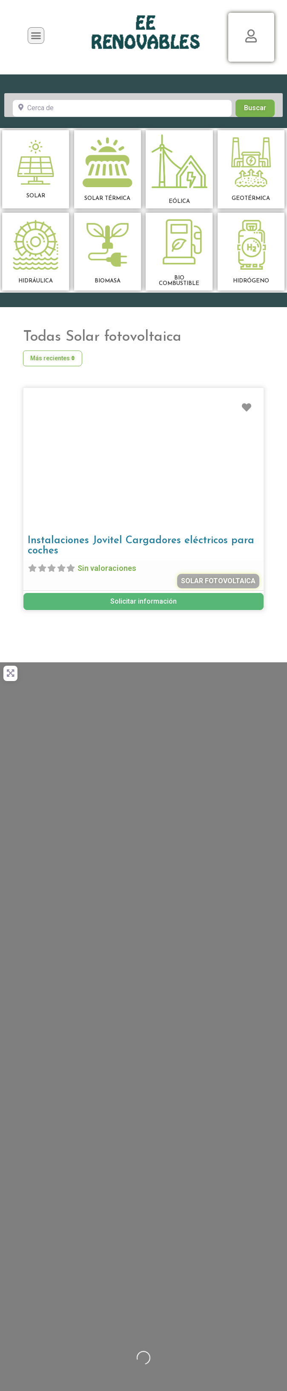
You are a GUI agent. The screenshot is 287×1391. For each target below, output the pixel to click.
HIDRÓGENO (251, 281)
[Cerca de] (122, 108)
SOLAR (35, 196)
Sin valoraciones (106, 568)
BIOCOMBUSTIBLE (179, 280)
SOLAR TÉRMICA (107, 198)
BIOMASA (108, 281)
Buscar (259, 107)
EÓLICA (179, 201)
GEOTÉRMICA (251, 198)
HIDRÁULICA (35, 281)
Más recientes (52, 358)
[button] (36, 35)
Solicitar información (143, 601)
